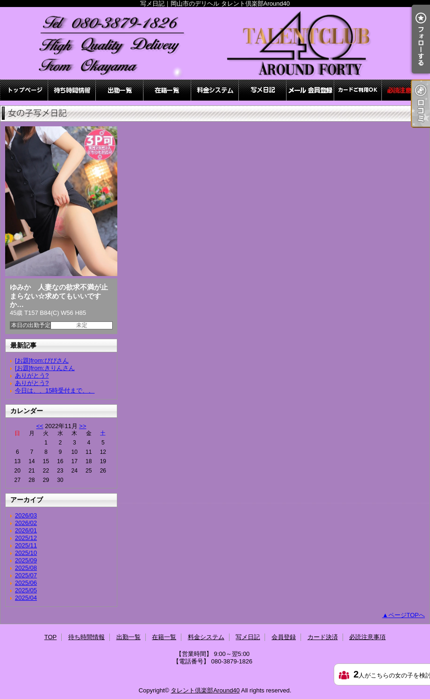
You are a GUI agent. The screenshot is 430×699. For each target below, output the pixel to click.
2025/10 (26, 552)
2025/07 (26, 575)
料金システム (215, 90)
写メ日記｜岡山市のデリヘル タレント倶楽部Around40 (215, 43)
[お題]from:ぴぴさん (42, 360)
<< (39, 426)
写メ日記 (263, 90)
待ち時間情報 (72, 90)
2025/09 (26, 560)
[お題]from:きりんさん (45, 367)
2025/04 (26, 597)
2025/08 (26, 567)
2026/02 (26, 522)
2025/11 (26, 545)
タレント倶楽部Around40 (205, 690)
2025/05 (26, 590)
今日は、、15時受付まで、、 (54, 390)
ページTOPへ (406, 615)
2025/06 (26, 582)
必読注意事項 (406, 90)
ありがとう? (32, 375)
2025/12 (26, 537)
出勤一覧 (119, 90)
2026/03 (26, 515)
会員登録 (310, 90)
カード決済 (358, 90)
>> (82, 426)
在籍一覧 (167, 90)
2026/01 (26, 530)
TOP (24, 90)
